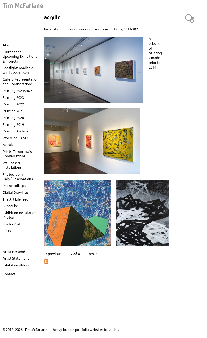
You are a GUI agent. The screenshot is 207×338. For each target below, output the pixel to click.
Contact (9, 274)
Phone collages (14, 185)
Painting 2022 (13, 104)
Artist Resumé (14, 251)
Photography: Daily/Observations (18, 176)
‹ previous (53, 253)
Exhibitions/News (16, 265)
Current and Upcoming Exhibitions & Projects (20, 57)
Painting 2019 (13, 124)
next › (93, 253)
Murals (8, 144)
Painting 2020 (13, 117)
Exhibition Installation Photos (20, 215)
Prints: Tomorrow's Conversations (17, 154)
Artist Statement (16, 258)
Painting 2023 (13, 97)
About (8, 45)
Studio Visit (11, 224)
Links (7, 230)
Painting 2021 (13, 111)
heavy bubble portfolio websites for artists (86, 329)
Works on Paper (15, 138)
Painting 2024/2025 (18, 90)
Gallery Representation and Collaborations (21, 81)
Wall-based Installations (12, 165)
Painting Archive (15, 131)
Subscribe (10, 205)
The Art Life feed (15, 199)
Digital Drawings (15, 192)
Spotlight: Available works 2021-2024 (18, 70)
